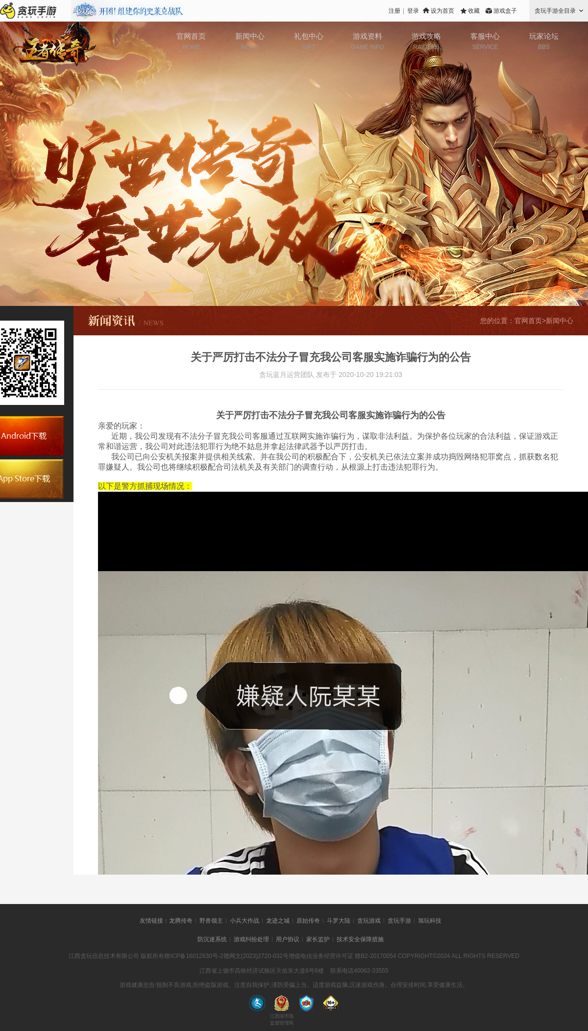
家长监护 (318, 939)
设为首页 (442, 10)
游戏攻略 (426, 36)
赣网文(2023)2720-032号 (256, 956)
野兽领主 (211, 920)
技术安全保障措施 (360, 939)
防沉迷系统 (212, 939)
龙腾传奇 (181, 920)
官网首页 (191, 36)
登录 (413, 10)
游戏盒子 (505, 10)
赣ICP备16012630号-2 (193, 956)
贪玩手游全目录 (555, 10)
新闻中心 (250, 36)
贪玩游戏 (369, 920)
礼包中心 (308, 36)
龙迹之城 (278, 920)
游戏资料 (367, 36)
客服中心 (485, 36)
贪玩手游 (399, 920)
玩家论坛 (544, 36)
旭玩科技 (429, 920)
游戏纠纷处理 (251, 939)
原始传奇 (308, 920)
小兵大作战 (244, 920)
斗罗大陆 (338, 920)
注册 (394, 10)
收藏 (474, 10)
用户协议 (287, 939)
